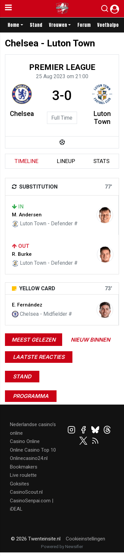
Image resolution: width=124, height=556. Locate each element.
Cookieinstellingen (85, 539)
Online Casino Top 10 (33, 450)
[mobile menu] (8, 8)
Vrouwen (58, 25)
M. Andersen (27, 215)
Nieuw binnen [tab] (90, 339)
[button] (105, 10)
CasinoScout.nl (26, 492)
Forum (84, 25)
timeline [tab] (26, 161)
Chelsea (22, 114)
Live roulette (23, 475)
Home (13, 25)
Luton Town (102, 118)
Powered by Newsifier (62, 546)
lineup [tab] (66, 161)
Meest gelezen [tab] (34, 339)
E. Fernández (27, 305)
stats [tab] (101, 161)
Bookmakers (23, 467)
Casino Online (25, 441)
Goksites (19, 484)
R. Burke (22, 254)
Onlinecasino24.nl (29, 458)
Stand (36, 25)
